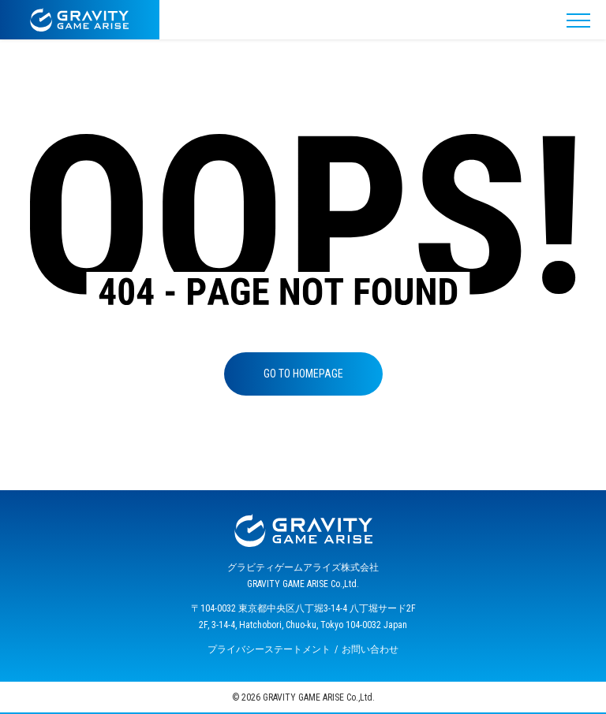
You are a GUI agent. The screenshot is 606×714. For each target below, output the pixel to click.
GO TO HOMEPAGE (303, 373)
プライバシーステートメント (269, 649)
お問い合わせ (370, 649)
